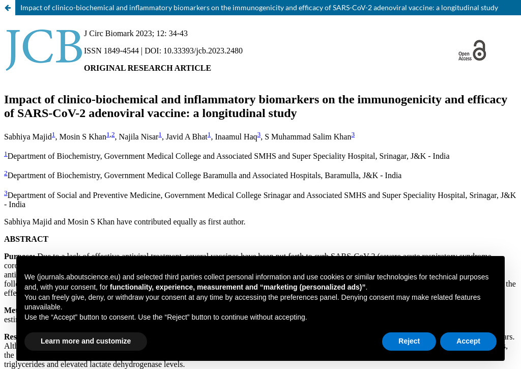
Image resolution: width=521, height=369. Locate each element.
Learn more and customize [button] (86, 341)
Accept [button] (468, 341)
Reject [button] (409, 341)
